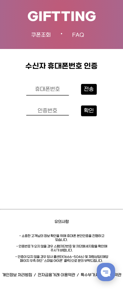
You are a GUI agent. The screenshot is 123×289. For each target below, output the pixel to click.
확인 (89, 111)
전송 (89, 89)
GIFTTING (61, 17)
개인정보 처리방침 (17, 275)
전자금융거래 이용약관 (56, 275)
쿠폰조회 (41, 35)
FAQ (78, 35)
